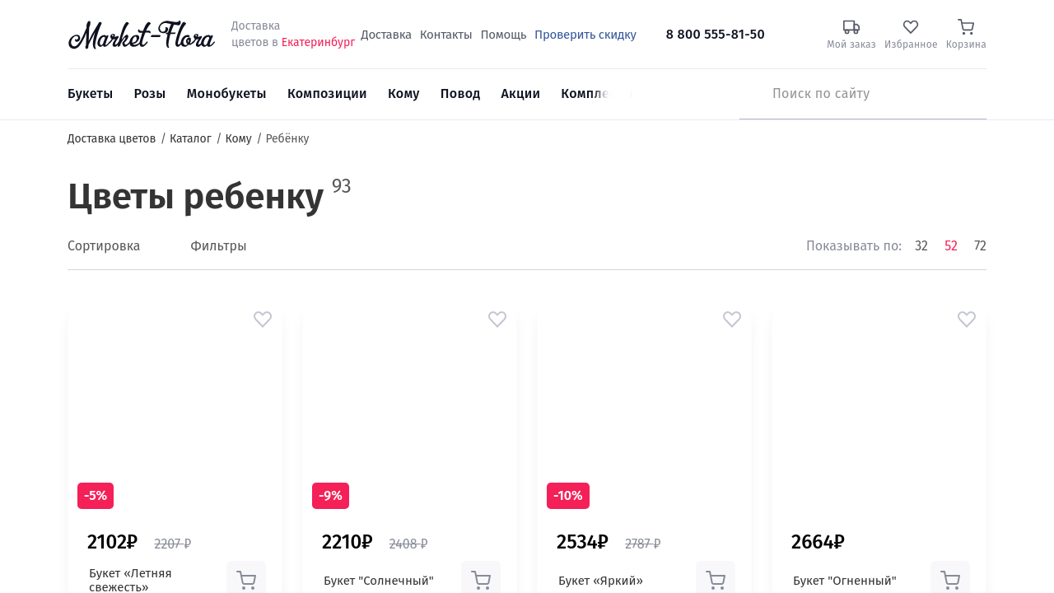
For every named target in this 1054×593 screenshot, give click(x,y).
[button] (263, 319)
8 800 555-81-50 (715, 34)
